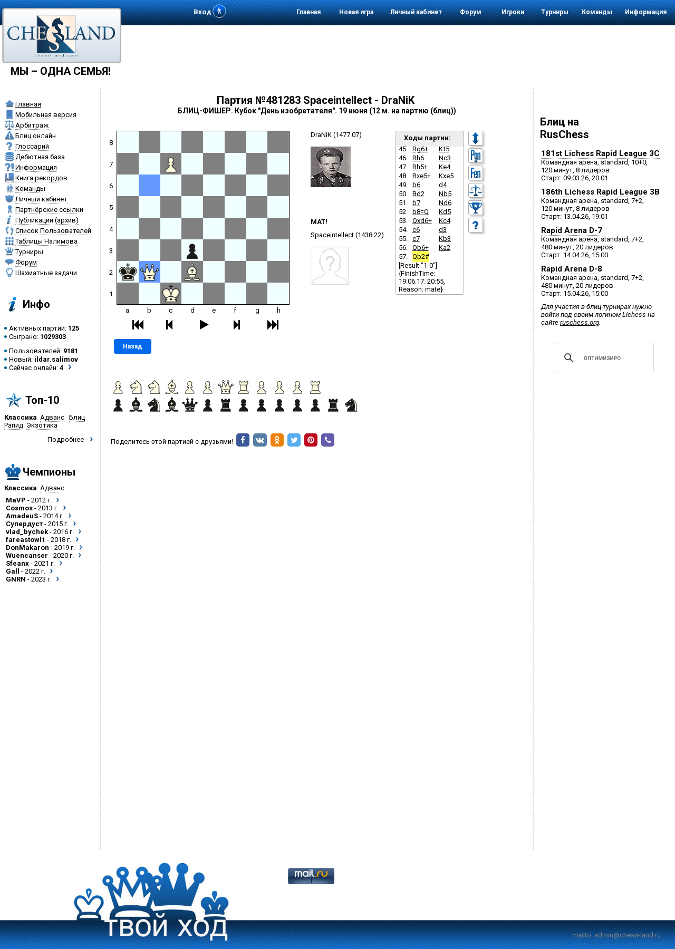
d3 (443, 230)
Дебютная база (40, 157)
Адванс (52, 417)
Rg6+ (420, 149)
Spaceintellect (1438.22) (347, 235)
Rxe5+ (421, 176)
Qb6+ (420, 247)
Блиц (77, 417)
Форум (470, 12)
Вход (202, 12)
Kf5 (444, 149)
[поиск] (602, 358)
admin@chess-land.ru (627, 935)
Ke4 (444, 167)
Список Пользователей (53, 231)
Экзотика (41, 425)
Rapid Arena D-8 (571, 269)
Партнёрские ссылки (49, 210)
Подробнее (65, 439)
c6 (416, 230)
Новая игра (356, 12)
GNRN (16, 579)
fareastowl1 (25, 540)
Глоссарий (32, 146)
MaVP (16, 500)
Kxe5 (446, 176)
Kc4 (444, 221)
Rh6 (418, 158)
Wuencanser (27, 555)
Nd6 (445, 203)
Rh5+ (420, 167)
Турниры (554, 12)
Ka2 (444, 247)
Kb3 (445, 239)
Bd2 (418, 194)
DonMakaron (27, 547)
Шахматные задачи (46, 273)
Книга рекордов (41, 178)
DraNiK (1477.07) (336, 135)
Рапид (13, 425)
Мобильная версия (45, 115)
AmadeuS (22, 516)
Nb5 (445, 194)
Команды (597, 12)
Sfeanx (17, 563)
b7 (416, 203)
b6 (416, 185)
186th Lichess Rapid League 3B (600, 192)
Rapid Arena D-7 (571, 230)
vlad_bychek (27, 532)
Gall (13, 571)
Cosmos (19, 508)
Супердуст (24, 524)
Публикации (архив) (47, 220)
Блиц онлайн (35, 136)
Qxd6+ (422, 221)
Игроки (513, 12)
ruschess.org (579, 322)
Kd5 (445, 212)
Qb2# (420, 256)
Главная (308, 12)
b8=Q (420, 212)
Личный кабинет (416, 12)
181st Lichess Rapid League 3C (600, 153)
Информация (646, 12)
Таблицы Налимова (46, 241)
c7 (416, 239)
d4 (443, 185)
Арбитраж (32, 125)
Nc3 (445, 158)
